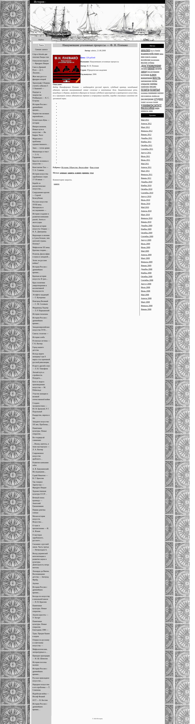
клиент (78, 173)
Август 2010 (146, 196)
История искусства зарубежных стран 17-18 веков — (40, 177)
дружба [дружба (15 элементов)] (144, 68)
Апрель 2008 (146, 298)
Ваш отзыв (94, 167)
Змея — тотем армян (41, 148)
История (39, 1)
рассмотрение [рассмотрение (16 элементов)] (147, 99)
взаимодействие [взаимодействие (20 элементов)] (150, 53)
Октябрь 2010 (146, 189)
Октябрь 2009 (146, 233)
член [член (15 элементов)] (151, 111)
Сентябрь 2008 (147, 280)
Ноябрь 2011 (146, 142)
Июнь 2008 (145, 291)
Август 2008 (146, 284)
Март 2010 (145, 215)
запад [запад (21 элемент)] (144, 71)
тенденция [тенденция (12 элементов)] (149, 102)
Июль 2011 (145, 156)
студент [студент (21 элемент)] (158, 98)
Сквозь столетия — (40, 333)
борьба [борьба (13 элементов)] (157, 50)
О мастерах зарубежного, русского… (37, 538)
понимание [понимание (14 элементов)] (152, 93)
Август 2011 (146, 153)
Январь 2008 (146, 309)
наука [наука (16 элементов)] (154, 81)
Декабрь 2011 (146, 138)
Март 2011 (145, 171)
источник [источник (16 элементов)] (145, 75)
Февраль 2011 (146, 174)
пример (85, 173)
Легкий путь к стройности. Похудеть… (38, 375)
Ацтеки (35, 583)
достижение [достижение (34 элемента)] (151, 65)
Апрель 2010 (146, 211)
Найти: (41, 40)
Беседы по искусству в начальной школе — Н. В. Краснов (41, 599)
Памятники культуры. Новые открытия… (39, 431)
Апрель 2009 (146, 255)
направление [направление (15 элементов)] (146, 81)
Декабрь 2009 (146, 225)
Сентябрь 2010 (147, 193)
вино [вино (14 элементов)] (143, 57)
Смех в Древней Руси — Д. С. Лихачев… (39, 70)
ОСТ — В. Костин (40, 700)
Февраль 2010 (146, 218)
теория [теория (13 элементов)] (155, 102)
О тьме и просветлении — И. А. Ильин (40, 528)
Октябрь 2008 (146, 276)
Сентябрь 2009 (147, 236)
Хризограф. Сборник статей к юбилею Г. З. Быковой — (41, 86)
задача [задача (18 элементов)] (158, 68)
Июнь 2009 (145, 247)
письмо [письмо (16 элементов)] (153, 86)
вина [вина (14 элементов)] (161, 54)
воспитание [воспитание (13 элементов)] (155, 60)
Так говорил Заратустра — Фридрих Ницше (39, 485)
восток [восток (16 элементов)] (144, 62)
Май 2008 (145, 295)
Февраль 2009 (146, 262)
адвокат (63, 173)
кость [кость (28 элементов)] (156, 78)
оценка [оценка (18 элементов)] (153, 83)
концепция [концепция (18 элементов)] (146, 78)
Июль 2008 (145, 287)
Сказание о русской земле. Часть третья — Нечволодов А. (40, 547)
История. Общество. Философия (74, 167)
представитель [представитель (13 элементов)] (146, 96)
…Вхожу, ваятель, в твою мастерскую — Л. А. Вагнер (40, 447)
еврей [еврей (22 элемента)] (151, 68)
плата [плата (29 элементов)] (145, 89)
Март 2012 (145, 127)
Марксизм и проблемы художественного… (40, 141)
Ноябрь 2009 (146, 229)
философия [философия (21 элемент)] (147, 107)
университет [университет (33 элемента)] (151, 105)
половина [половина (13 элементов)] (144, 93)
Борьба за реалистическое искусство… (39, 186)
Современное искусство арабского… (38, 456)
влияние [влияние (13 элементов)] (154, 57)
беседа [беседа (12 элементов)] (153, 50)
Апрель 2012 (146, 123)
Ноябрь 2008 (146, 273)
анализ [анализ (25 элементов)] (145, 50)
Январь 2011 (146, 178)
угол (92, 173)
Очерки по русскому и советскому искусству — (40, 643)
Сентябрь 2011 (147, 149)
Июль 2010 (145, 200)
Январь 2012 (146, 134)
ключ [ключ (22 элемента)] (153, 74)
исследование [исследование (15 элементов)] (153, 72)
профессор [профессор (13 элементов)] (155, 96)
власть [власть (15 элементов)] (148, 57)
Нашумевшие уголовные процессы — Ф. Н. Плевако (95, 45)
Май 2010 (145, 207)
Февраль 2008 (146, 306)
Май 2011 (145, 164)
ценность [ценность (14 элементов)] (144, 111)
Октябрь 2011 (146, 145)
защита (71, 173)
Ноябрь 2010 (146, 185)
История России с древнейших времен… (39, 107)
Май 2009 (145, 251)
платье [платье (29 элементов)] (155, 89)
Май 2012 (145, 120)
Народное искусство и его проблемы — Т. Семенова (41, 687)
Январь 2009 (146, 265)
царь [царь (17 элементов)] (157, 108)
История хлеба (38, 337)
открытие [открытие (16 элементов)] (145, 84)
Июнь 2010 (145, 204)
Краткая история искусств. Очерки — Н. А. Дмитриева (40, 229)
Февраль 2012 (146, 131)
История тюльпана (40, 314)
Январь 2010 (146, 222)
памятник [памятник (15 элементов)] (145, 86)
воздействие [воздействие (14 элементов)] (146, 60)
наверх (56, 184)
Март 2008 (145, 302)
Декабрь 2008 (146, 269)
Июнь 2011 (145, 160)
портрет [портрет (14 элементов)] (160, 93)
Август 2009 (146, 240)
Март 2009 (145, 258)
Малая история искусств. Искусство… (38, 519)
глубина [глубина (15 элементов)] (151, 63)
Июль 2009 (145, 244)
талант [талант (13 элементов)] (143, 102)
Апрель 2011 (146, 167)
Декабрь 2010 (146, 182)
